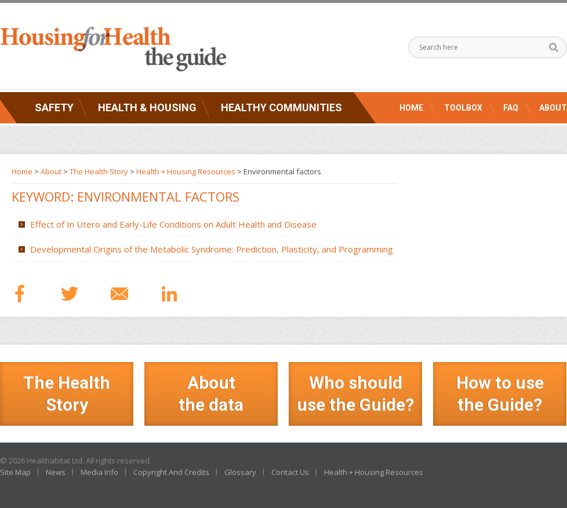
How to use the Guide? (500, 393)
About (553, 107)
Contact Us (290, 472)
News (56, 472)
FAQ (510, 107)
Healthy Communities (281, 107)
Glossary (240, 472)
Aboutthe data (211, 393)
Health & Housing (147, 107)
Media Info (99, 472)
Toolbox (463, 107)
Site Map (15, 472)
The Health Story (99, 171)
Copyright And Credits (171, 472)
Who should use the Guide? (355, 393)
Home (411, 107)
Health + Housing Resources (185, 171)
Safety (54, 107)
